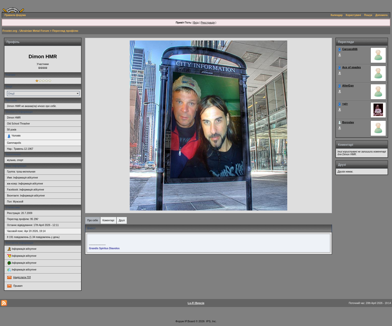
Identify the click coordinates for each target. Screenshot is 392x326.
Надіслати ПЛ (22, 277)
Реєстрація (208, 22)
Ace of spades (351, 67)
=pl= (345, 103)
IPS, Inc (211, 321)
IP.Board (189, 321)
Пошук (368, 15)
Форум (180, 321)
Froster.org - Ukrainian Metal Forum (25, 30)
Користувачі (353, 15)
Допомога (382, 15)
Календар (337, 15)
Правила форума (15, 15)
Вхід (196, 22)
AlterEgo (348, 85)
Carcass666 (350, 49)
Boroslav (348, 122)
